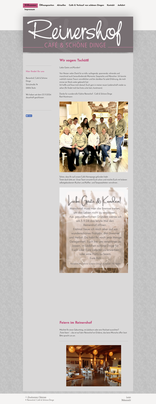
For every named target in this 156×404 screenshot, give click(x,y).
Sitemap (42, 397)
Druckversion (31, 397)
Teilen (29, 116)
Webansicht (126, 400)
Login (128, 397)
